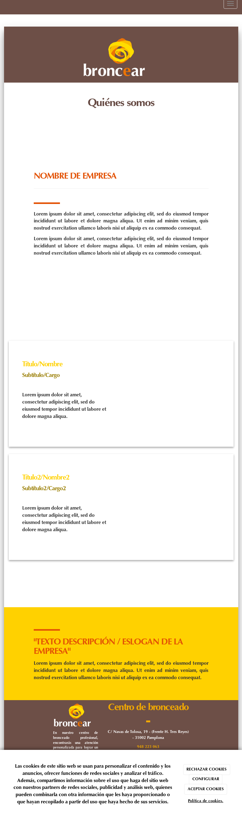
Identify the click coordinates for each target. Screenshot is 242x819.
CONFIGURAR (205, 779)
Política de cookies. (205, 801)
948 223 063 (148, 747)
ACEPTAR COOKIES (206, 789)
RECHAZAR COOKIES (206, 769)
